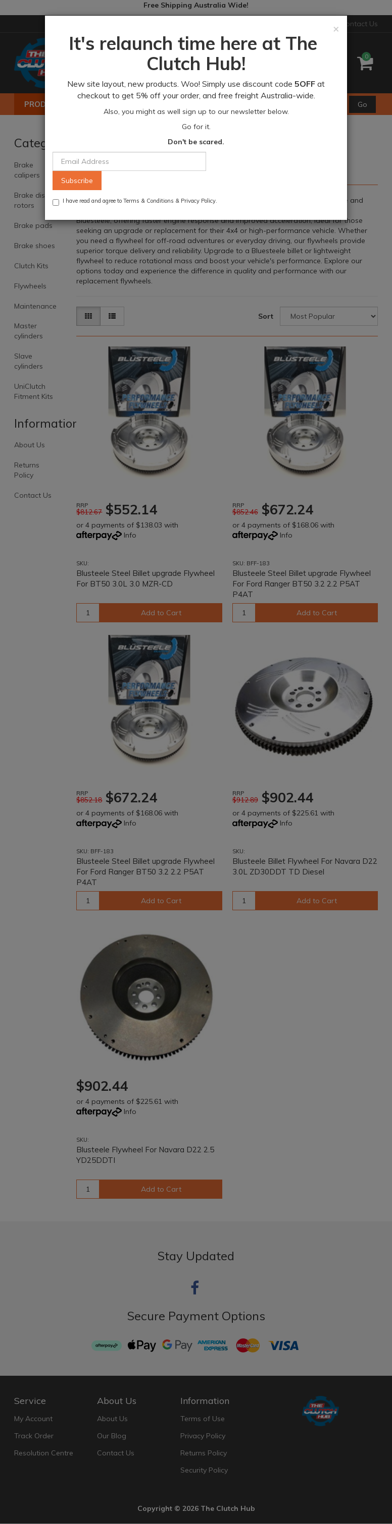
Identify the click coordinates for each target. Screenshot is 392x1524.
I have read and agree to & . (135, 201)
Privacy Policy (198, 200)
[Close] (336, 28)
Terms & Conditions (148, 200)
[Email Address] (129, 161)
